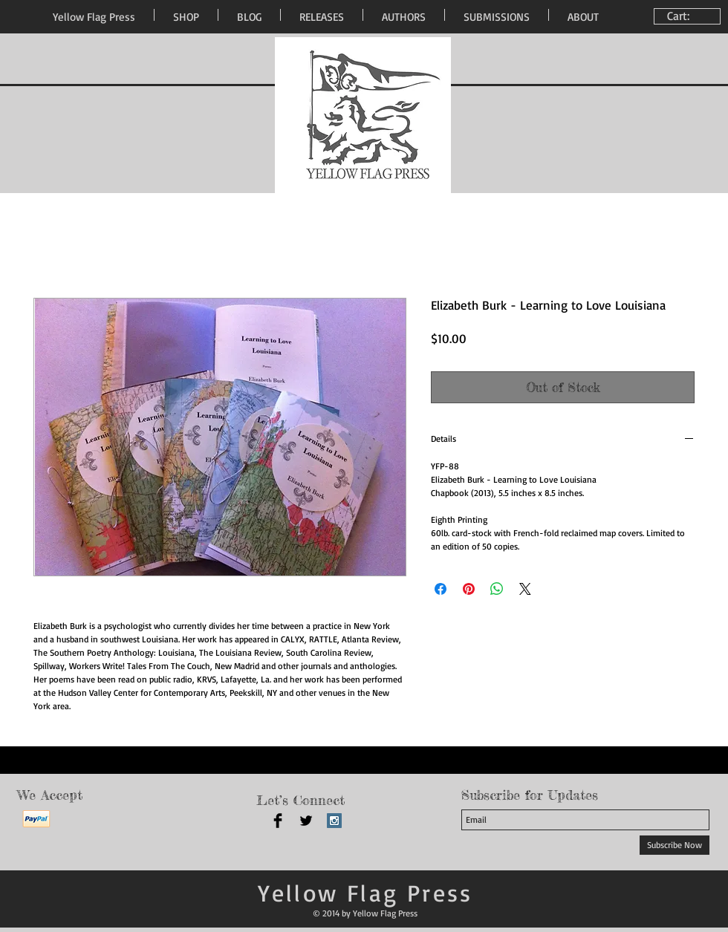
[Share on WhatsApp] (497, 589)
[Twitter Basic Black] (306, 820)
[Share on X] (525, 589)
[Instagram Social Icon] (334, 820)
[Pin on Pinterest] (469, 589)
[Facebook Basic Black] (277, 820)
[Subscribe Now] (674, 845)
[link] (689, 16)
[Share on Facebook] (440, 589)
